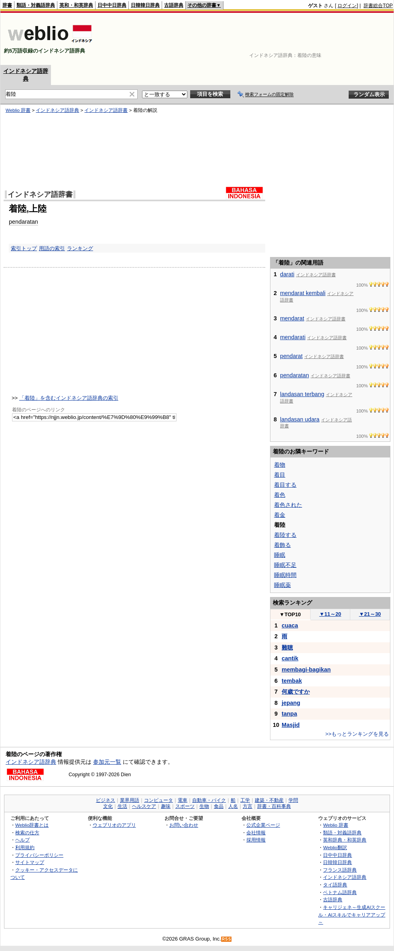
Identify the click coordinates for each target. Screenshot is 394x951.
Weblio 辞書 (335, 825)
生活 (122, 806)
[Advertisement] (368, 39)
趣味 (166, 806)
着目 (279, 474)
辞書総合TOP (378, 5)
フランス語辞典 (340, 869)
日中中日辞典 (111, 5)
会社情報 (256, 832)
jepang (291, 703)
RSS (227, 939)
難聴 (287, 647)
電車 (182, 800)
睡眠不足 (285, 565)
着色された (288, 505)
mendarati (292, 337)
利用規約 (25, 847)
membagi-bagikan (306, 669)
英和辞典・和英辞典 (344, 839)
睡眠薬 (282, 585)
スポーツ (185, 806)
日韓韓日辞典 (145, 5)
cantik (290, 658)
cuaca (290, 625)
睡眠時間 (285, 575)
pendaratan (294, 375)
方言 (247, 806)
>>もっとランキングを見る (357, 734)
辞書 (7, 5)
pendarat (291, 356)
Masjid (291, 725)
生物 (204, 806)
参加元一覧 (107, 762)
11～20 (330, 614)
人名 (233, 806)
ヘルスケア (144, 806)
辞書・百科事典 (274, 806)
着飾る (282, 545)
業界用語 (129, 800)
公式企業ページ (263, 825)
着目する (285, 485)
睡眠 (279, 555)
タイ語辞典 (335, 884)
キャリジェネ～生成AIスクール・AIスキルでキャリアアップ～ (351, 914)
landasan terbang (302, 394)
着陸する (285, 535)
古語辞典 (173, 5)
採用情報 (256, 839)
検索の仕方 (27, 832)
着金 (279, 515)
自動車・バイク (209, 800)
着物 (279, 464)
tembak (292, 681)
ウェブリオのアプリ (114, 825)
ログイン (347, 5)
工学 (245, 800)
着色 (279, 495)
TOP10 (290, 614)
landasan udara (299, 419)
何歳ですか (296, 691)
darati (287, 274)
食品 (218, 806)
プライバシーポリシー (39, 855)
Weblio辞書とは (32, 825)
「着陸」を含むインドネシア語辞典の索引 (68, 398)
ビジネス (105, 800)
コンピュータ (158, 800)
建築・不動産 (269, 800)
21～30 (370, 614)
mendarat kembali (302, 293)
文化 (108, 806)
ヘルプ (22, 839)
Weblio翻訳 (335, 847)
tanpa (289, 713)
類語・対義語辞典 (35, 5)
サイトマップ (29, 862)
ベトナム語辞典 (340, 892)
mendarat (292, 318)
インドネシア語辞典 (31, 762)
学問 (293, 800)
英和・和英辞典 (76, 5)
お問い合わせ (183, 825)
